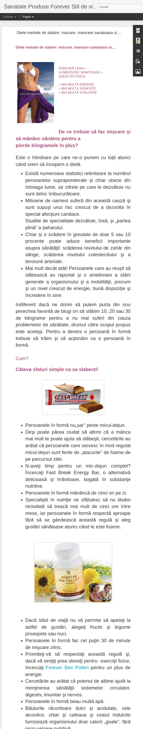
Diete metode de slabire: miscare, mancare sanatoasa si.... (69, 32)
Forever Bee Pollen (67, 667)
